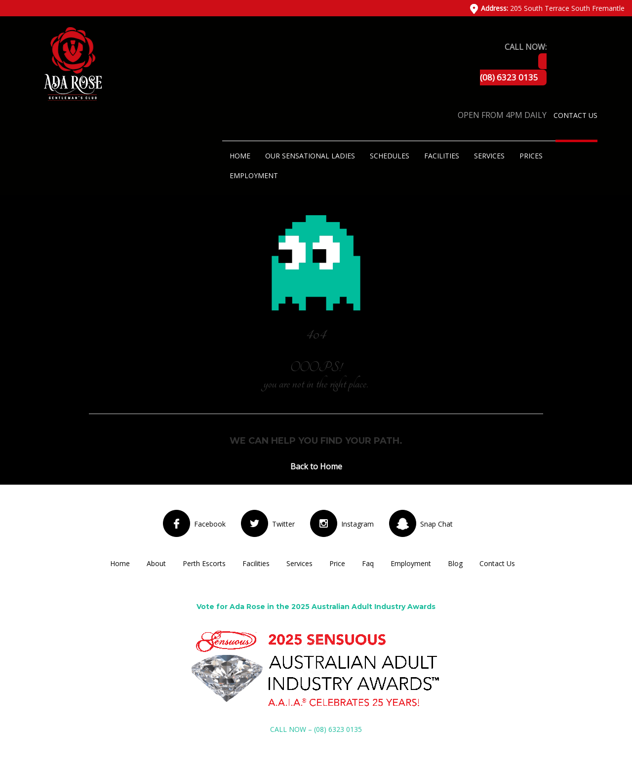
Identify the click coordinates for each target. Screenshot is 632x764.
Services (489, 155)
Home (240, 155)
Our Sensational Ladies (310, 155)
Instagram (357, 524)
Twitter (283, 524)
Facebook (210, 524)
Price (337, 563)
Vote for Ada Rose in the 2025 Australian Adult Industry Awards (316, 606)
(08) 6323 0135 (509, 77)
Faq (368, 563)
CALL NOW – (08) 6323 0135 (316, 729)
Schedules (389, 155)
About (156, 563)
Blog (455, 563)
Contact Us (575, 115)
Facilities (441, 155)
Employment (254, 175)
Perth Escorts (204, 563)
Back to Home (316, 466)
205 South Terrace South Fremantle (553, 8)
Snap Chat (436, 524)
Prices (531, 155)
